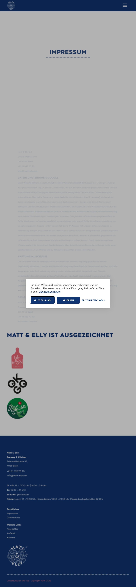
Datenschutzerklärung (50, 292)
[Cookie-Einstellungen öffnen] (93, 300)
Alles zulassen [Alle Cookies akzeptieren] (43, 300)
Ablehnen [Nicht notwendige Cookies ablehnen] (68, 300)
